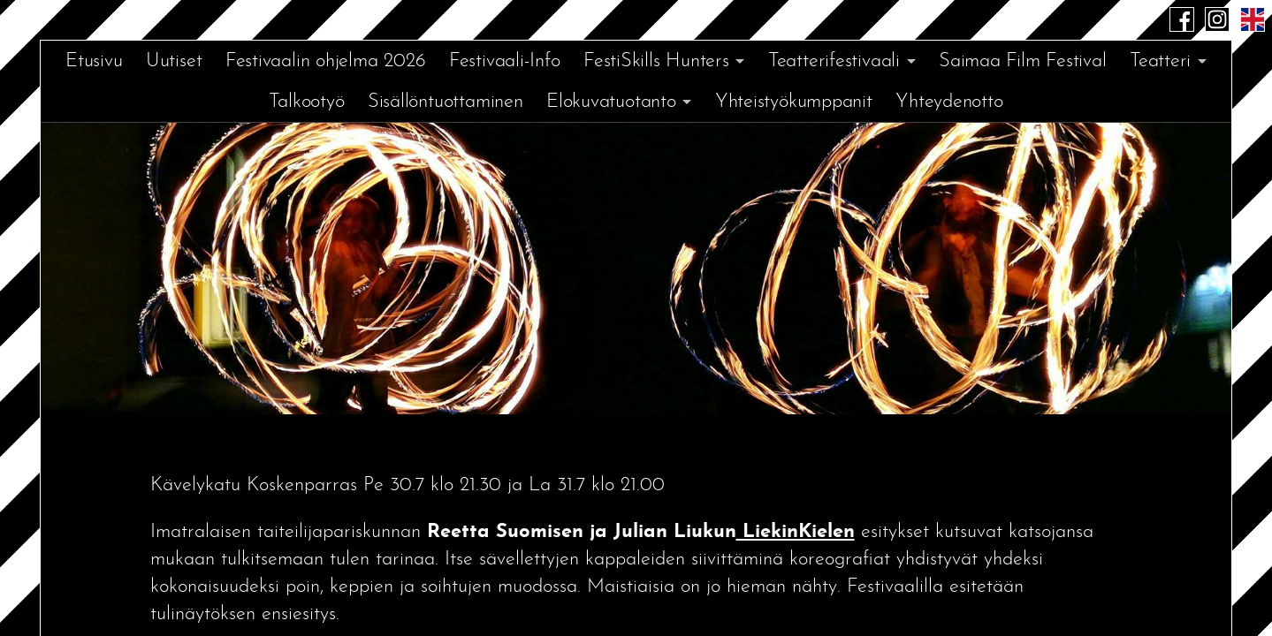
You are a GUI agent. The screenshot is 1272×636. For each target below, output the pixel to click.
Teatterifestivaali (834, 61)
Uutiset (174, 61)
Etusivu (93, 61)
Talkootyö (306, 102)
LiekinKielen (795, 532)
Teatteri (1160, 61)
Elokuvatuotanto (611, 102)
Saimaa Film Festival (1023, 61)
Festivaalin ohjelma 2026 (325, 61)
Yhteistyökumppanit (793, 102)
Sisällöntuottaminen (445, 102)
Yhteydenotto (948, 102)
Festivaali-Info (504, 61)
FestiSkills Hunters (656, 61)
